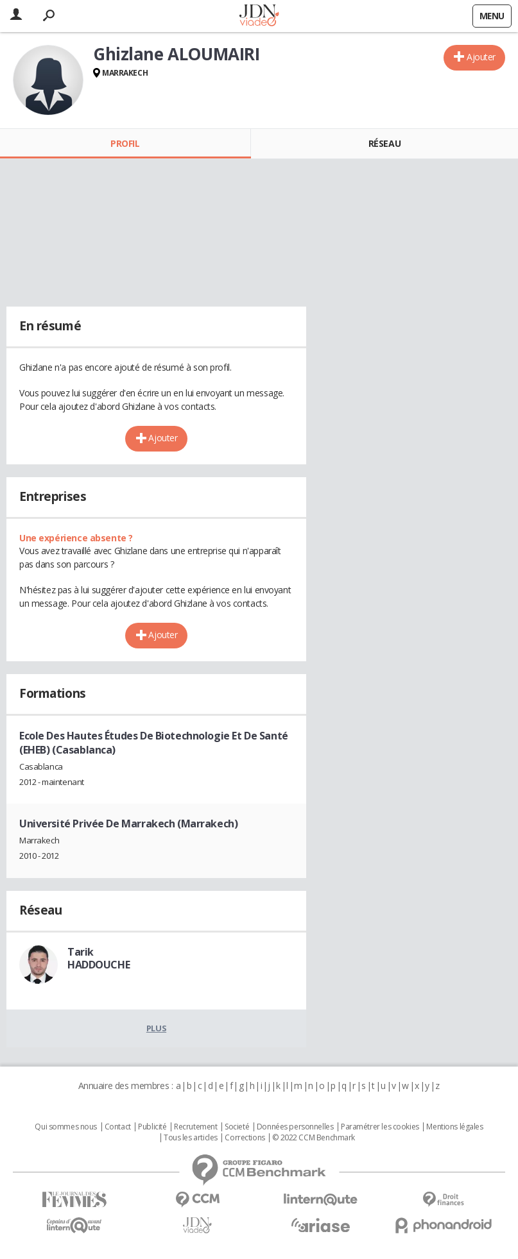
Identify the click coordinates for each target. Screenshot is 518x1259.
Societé (237, 1126)
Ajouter (481, 57)
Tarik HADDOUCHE (98, 958)
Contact (118, 1126)
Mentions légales (454, 1126)
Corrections (244, 1137)
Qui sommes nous (66, 1126)
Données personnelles (295, 1126)
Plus (156, 1028)
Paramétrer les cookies (380, 1126)
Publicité (152, 1126)
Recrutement (195, 1126)
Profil (124, 143)
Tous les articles (191, 1137)
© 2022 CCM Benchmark (313, 1137)
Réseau (384, 143)
